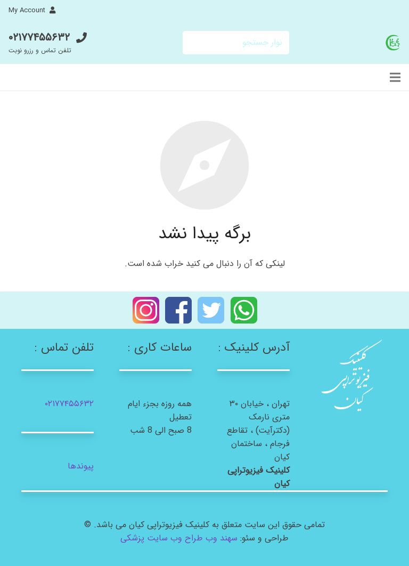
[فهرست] (395, 77)
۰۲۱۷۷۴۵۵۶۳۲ (39, 37)
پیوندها (81, 466)
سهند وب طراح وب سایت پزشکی (179, 538)
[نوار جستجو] (236, 43)
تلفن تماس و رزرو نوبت (40, 50)
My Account (27, 10)
